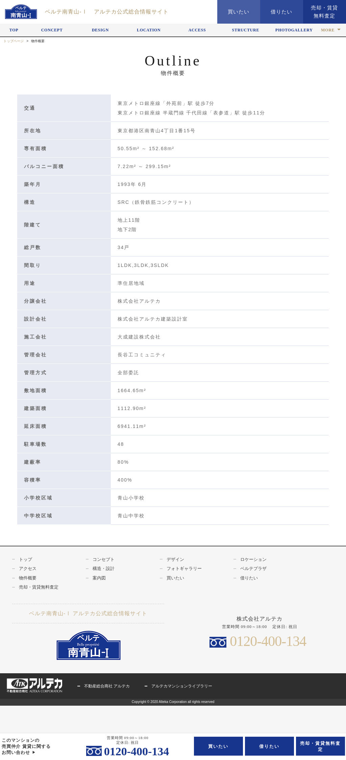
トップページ (13, 41)
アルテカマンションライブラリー (181, 686)
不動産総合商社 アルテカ (107, 686)
